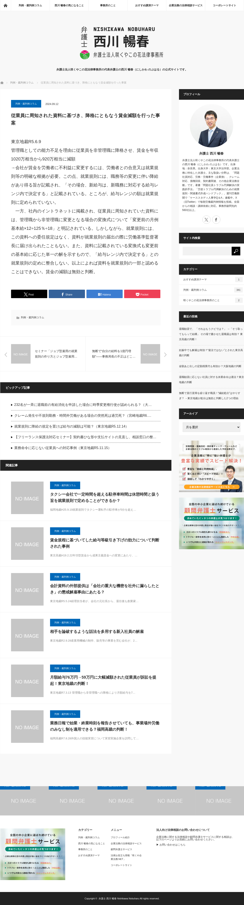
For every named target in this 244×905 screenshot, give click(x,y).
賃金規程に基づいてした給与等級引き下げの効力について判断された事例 (104, 543)
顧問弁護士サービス (121, 849)
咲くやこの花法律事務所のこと (213, 300)
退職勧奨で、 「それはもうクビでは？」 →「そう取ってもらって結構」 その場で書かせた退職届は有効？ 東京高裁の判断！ (211, 334)
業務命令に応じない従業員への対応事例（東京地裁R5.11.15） (63, 448)
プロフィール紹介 (120, 837)
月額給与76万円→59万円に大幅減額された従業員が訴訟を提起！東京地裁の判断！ (103, 680)
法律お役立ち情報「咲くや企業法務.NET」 (126, 857)
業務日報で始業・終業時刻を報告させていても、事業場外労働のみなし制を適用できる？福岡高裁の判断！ (104, 726)
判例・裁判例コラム (30, 5)
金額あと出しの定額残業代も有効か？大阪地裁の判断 (210, 366)
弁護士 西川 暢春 (211, 153)
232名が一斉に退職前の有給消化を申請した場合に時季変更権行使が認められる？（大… (83, 405)
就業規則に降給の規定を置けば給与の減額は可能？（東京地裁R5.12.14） (71, 426)
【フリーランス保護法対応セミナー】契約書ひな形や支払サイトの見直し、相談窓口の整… (85, 437)
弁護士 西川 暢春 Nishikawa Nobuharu (119, 898)
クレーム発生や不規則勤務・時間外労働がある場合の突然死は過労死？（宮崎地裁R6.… (82, 415)
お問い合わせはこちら (172, 844)
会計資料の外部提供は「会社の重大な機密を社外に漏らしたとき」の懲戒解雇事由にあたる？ (104, 589)
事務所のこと (108, 5)
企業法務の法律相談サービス (186, 5)
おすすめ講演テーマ (147, 5)
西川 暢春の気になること (69, 5)
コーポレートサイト (224, 5)
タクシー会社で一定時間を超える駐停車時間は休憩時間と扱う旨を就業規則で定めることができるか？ (104, 497)
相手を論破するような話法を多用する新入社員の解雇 (97, 631)
